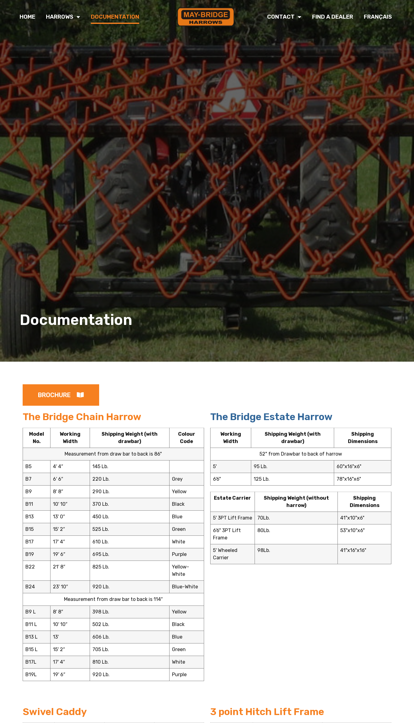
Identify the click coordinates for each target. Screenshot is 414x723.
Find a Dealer (332, 16)
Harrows (63, 17)
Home (27, 16)
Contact (284, 17)
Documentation (115, 16)
